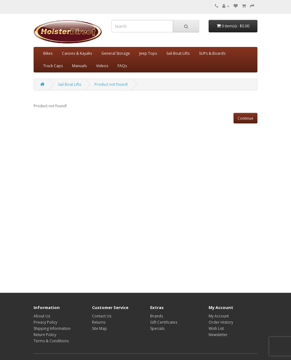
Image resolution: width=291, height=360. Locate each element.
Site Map (99, 328)
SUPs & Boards (212, 53)
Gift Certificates (163, 322)
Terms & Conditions (51, 341)
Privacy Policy (45, 322)
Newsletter (218, 334)
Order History (221, 322)
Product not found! (111, 84)
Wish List (216, 328)
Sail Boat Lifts (178, 53)
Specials (157, 328)
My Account (219, 316)
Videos (102, 65)
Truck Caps (53, 65)
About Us (42, 316)
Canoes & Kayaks (77, 53)
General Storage (115, 53)
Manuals (79, 65)
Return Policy (45, 334)
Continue (245, 118)
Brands (156, 316)
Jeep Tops (148, 53)
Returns (98, 322)
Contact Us (101, 316)
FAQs (122, 65)
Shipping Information (52, 328)
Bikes (48, 53)
